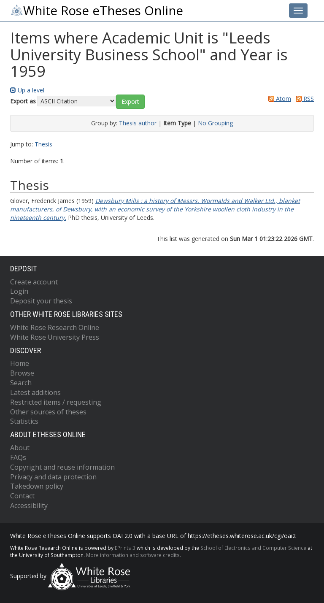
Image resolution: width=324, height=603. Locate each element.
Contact (22, 495)
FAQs (18, 457)
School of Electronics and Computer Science (253, 547)
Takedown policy (36, 486)
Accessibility (29, 505)
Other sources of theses (48, 411)
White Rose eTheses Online (96, 10)
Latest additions (35, 392)
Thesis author (138, 123)
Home (19, 363)
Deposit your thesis (41, 301)
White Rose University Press (54, 337)
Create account (34, 282)
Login (19, 291)
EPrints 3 (125, 547)
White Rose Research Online (54, 327)
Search (21, 382)
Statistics (24, 421)
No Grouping (215, 123)
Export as (23, 101)
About (20, 447)
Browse (22, 373)
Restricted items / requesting (55, 402)
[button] (130, 102)
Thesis (43, 144)
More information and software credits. (133, 555)
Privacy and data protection (53, 476)
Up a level (27, 90)
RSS (303, 99)
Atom (278, 99)
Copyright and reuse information (62, 467)
